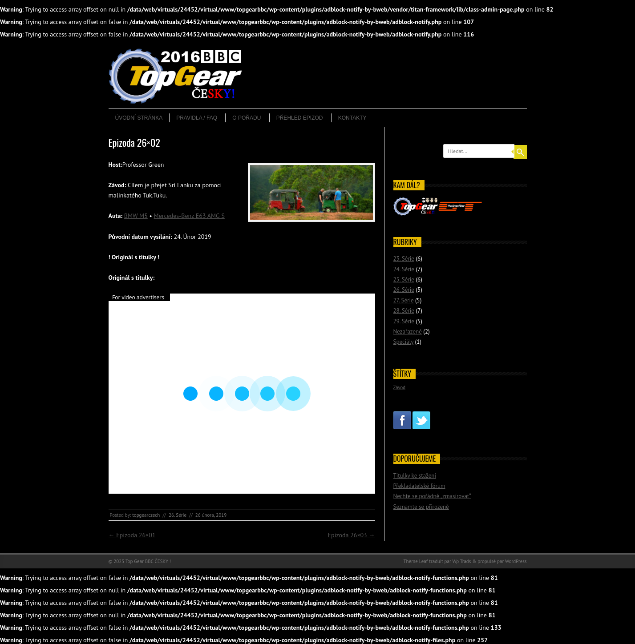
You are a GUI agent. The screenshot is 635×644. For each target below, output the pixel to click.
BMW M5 (136, 216)
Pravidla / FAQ (196, 118)
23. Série (403, 258)
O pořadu (246, 118)
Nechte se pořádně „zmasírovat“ (432, 496)
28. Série (403, 310)
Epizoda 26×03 (351, 535)
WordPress (516, 561)
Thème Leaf (416, 561)
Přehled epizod (299, 118)
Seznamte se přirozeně (421, 507)
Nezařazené (407, 331)
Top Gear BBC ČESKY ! (148, 561)
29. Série (403, 321)
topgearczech (146, 515)
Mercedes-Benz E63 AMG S (189, 216)
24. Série (403, 269)
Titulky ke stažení (414, 475)
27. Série (403, 300)
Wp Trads (461, 561)
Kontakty (352, 118)
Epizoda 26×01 (132, 535)
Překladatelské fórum (419, 486)
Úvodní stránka (139, 118)
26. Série (177, 515)
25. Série (403, 279)
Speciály (403, 342)
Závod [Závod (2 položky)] (399, 387)
